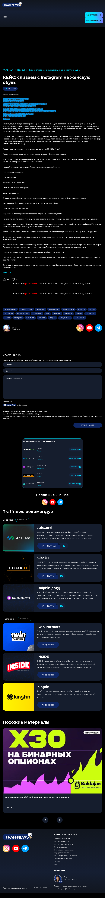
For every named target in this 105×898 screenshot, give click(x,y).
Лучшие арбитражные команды (66, 856)
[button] (5, 17)
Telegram (57, 313)
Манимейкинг (10, 309)
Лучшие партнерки (61, 841)
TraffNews (16, 329)
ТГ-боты (57, 861)
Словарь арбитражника (63, 858)
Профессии (37, 313)
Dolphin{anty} (48, 588)
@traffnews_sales (71, 889)
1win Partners (48, 627)
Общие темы (65, 318)
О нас (56, 864)
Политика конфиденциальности (15, 888)
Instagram (18, 318)
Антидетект (41, 468)
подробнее (48, 644)
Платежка (40, 459)
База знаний (79, 318)
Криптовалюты (26, 309)
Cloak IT (44, 558)
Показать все (22, 520)
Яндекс (52, 318)
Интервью (9, 313)
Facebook (68, 313)
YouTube (42, 318)
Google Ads (90, 313)
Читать (9, 807)
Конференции (22, 313)
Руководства (54, 309)
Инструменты (68, 309)
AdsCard (44, 528)
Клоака (39, 476)
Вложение (7, 402)
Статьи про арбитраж (62, 838)
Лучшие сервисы (60, 847)
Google (79, 313)
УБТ (47, 313)
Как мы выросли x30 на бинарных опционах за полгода (37, 797)
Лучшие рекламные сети (63, 844)
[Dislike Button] (13, 279)
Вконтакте (30, 318)
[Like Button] (4, 279)
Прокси (39, 451)
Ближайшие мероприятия (64, 850)
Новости (81, 309)
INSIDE (43, 657)
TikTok (7, 318)
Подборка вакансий (61, 853)
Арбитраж (40, 309)
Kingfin (43, 687)
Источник (7, 273)
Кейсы (92, 309)
